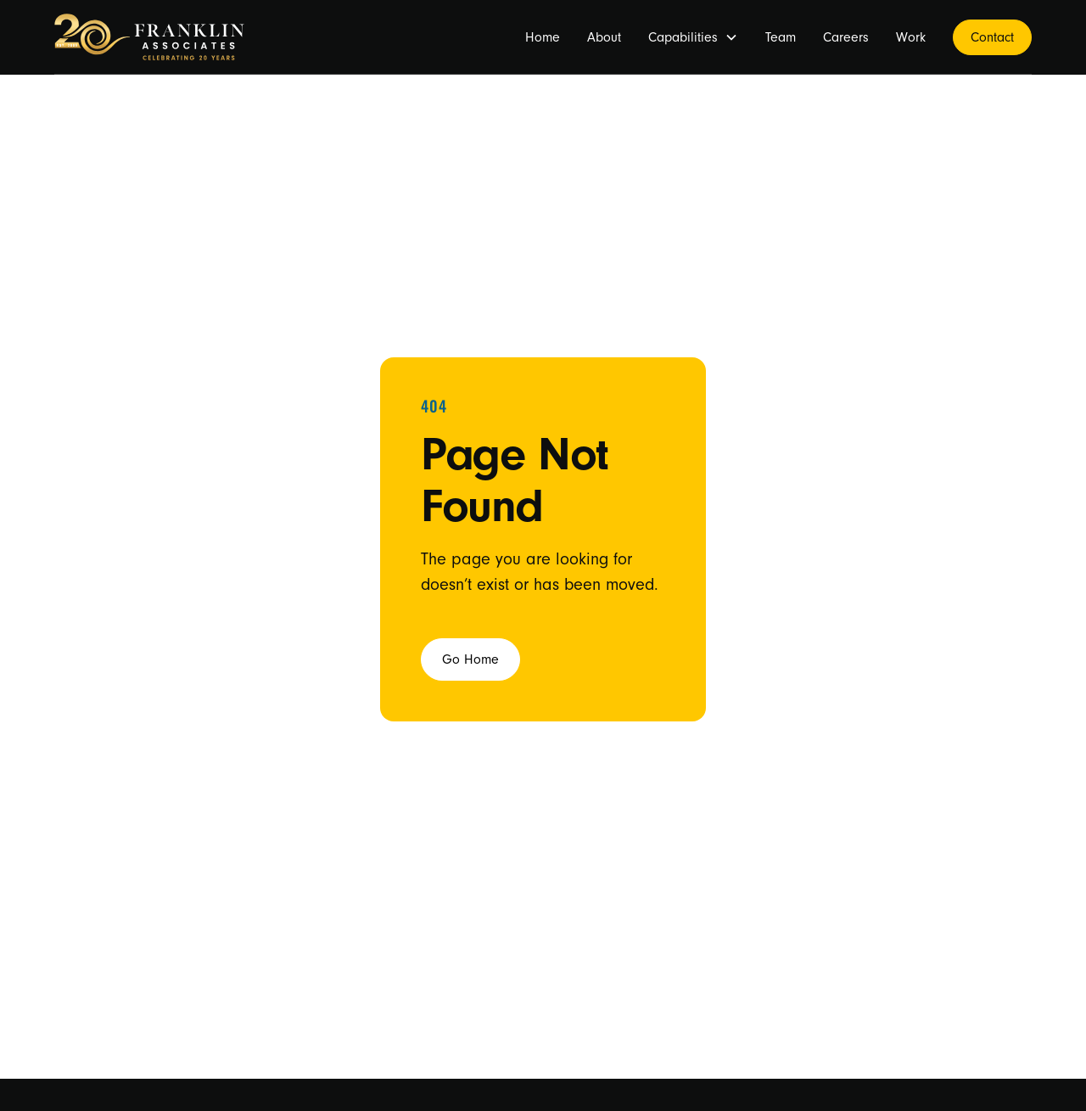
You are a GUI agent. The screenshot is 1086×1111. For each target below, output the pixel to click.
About (604, 37)
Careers (846, 37)
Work (911, 37)
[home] (149, 37)
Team (780, 37)
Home (542, 37)
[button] (693, 37)
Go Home (470, 659)
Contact (992, 37)
